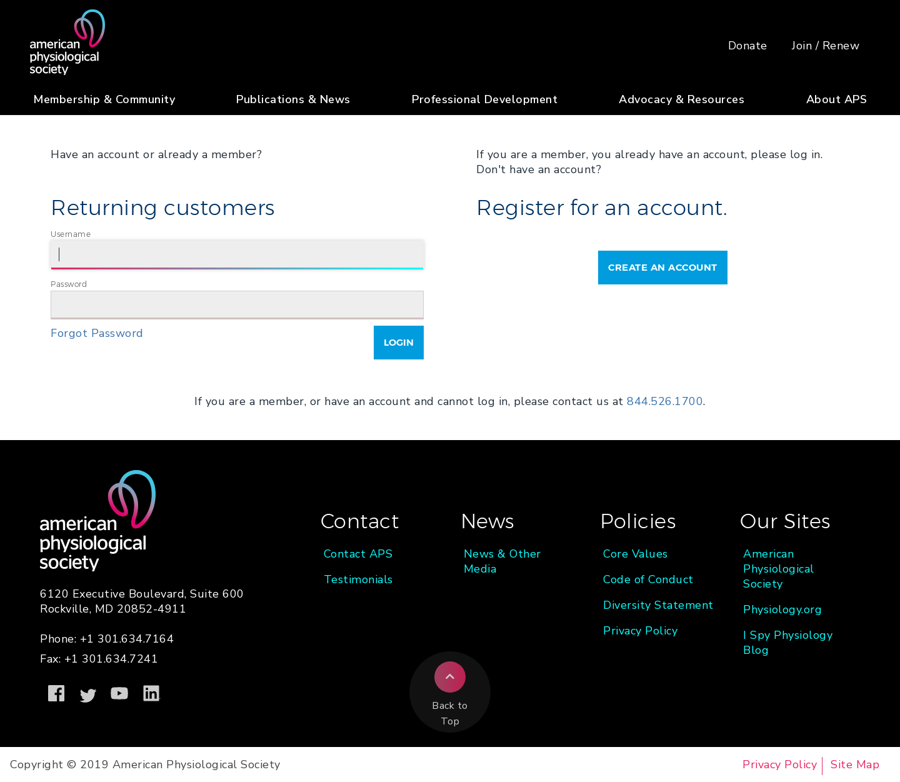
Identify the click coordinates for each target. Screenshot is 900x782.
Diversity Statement (658, 605)
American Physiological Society (778, 568)
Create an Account (663, 267)
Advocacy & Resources (681, 99)
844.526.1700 (665, 401)
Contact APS (358, 553)
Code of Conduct (648, 579)
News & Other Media (502, 561)
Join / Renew (825, 45)
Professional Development (485, 99)
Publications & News (293, 99)
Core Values (635, 553)
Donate (748, 45)
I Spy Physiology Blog (787, 643)
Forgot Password (97, 333)
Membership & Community (104, 99)
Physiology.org (782, 609)
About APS (837, 99)
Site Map (855, 764)
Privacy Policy (640, 630)
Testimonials (358, 579)
